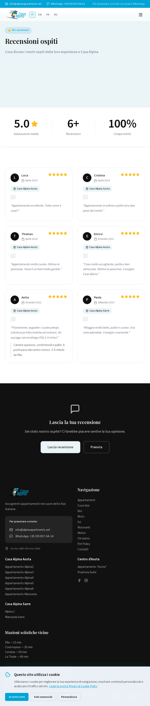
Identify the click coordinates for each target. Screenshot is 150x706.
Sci (79, 522)
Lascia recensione (60, 447)
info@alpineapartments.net (23, 4)
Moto (81, 516)
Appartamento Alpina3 (19, 572)
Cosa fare (84, 505)
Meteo (82, 533)
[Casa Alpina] (15, 14)
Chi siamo (84, 538)
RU (56, 14)
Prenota (96, 447)
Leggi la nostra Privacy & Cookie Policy (73, 686)
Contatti (83, 549)
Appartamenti (86, 500)
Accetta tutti (17, 697)
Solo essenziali (43, 697)
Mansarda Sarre (15, 617)
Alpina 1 (10, 611)
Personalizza (69, 697)
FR (47, 14)
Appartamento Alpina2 (19, 567)
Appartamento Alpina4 (19, 578)
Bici (80, 511)
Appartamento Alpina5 (19, 583)
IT (32, 14)
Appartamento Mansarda (21, 594)
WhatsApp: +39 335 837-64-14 (66, 4)
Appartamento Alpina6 (19, 589)
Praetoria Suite (87, 572)
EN (40, 14)
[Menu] (140, 14)
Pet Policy (84, 544)
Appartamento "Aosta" (92, 567)
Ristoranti (84, 527)
